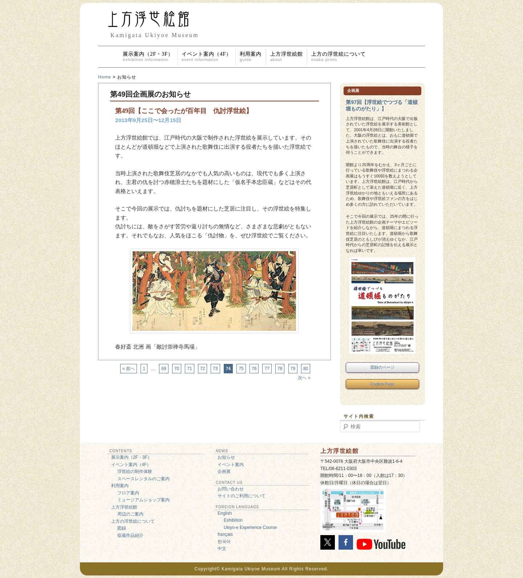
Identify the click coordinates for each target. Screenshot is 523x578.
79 (293, 368)
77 (266, 368)
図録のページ (382, 367)
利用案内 (251, 56)
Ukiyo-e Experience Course (250, 527)
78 (279, 368)
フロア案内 (128, 492)
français (225, 534)
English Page (382, 384)
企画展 (224, 471)
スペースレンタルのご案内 (143, 478)
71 (189, 368)
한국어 (224, 541)
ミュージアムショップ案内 (143, 499)
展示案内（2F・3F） (148, 56)
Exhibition (233, 520)
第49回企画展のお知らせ (150, 94)
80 (305, 368)
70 (176, 368)
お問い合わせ (231, 488)
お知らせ (226, 457)
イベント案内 (231, 464)
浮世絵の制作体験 (134, 471)
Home (104, 77)
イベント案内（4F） (206, 56)
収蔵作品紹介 (130, 535)
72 (202, 368)
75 (241, 368)
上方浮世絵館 (286, 56)
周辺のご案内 (130, 514)
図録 (121, 528)
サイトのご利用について (241, 495)
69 (163, 368)
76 (254, 368)
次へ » (304, 377)
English (225, 513)
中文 (222, 548)
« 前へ (128, 368)
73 (215, 368)
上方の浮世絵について (338, 56)
